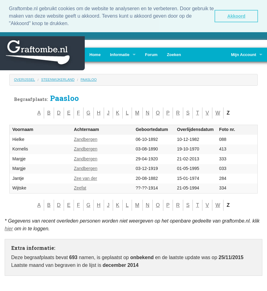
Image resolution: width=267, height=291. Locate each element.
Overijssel (24, 79)
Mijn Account (243, 54)
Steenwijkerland (58, 79)
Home (95, 54)
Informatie (119, 54)
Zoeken (174, 54)
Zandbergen (85, 138)
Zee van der (85, 177)
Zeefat (80, 187)
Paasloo (89, 79)
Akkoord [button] (236, 16)
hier (9, 228)
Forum (151, 54)
